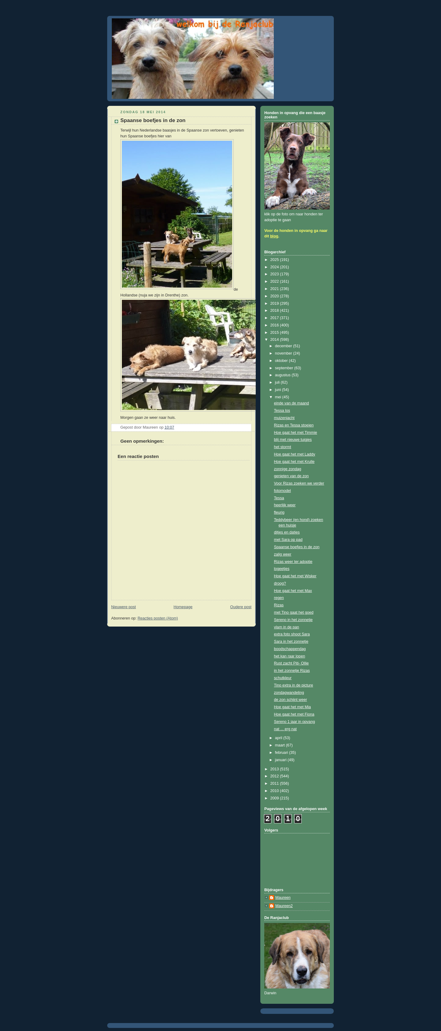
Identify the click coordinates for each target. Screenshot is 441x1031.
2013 (275, 769)
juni (278, 390)
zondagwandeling (289, 692)
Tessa (279, 498)
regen (279, 598)
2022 (275, 281)
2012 (275, 776)
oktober (282, 361)
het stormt (282, 447)
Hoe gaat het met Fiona (294, 714)
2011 (275, 783)
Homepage (183, 607)
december (284, 346)
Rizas (279, 605)
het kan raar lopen (289, 656)
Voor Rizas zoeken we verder (299, 483)
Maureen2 (284, 906)
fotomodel (282, 491)
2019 (275, 303)
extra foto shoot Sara (292, 634)
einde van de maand (291, 403)
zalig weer (283, 554)
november (284, 353)
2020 (275, 296)
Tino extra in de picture (293, 685)
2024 (275, 267)
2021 (275, 289)
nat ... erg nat (285, 729)
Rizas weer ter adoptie (293, 562)
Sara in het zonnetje (291, 641)
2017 (275, 318)
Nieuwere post (123, 607)
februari (282, 752)
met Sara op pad (288, 540)
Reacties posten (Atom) (158, 618)
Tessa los (282, 410)
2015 (275, 332)
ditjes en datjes (287, 532)
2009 (275, 798)
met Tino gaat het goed (294, 612)
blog (274, 236)
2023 (275, 274)
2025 (275, 260)
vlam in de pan (286, 627)
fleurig (279, 512)
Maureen (283, 897)
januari (281, 760)
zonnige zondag (287, 469)
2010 (275, 791)
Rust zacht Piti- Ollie (291, 663)
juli (278, 382)
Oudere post (240, 607)
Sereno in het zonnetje (293, 620)
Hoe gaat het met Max (293, 591)
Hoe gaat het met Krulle (294, 462)
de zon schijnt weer (290, 700)
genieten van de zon (291, 476)
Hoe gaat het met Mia (292, 707)
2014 (275, 339)
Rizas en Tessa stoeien (294, 425)
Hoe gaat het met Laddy (294, 454)
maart (280, 745)
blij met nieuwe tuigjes (293, 439)
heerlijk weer (285, 505)
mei (278, 397)
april (279, 738)
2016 (275, 325)
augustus (283, 375)
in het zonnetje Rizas (292, 670)
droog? (280, 583)
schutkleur (283, 678)
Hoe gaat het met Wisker (295, 576)
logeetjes (281, 569)
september (284, 368)
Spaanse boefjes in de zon (297, 547)
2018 (275, 310)
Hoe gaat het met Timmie (295, 432)
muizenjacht (284, 418)
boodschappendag (290, 649)
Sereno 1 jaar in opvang (294, 722)
